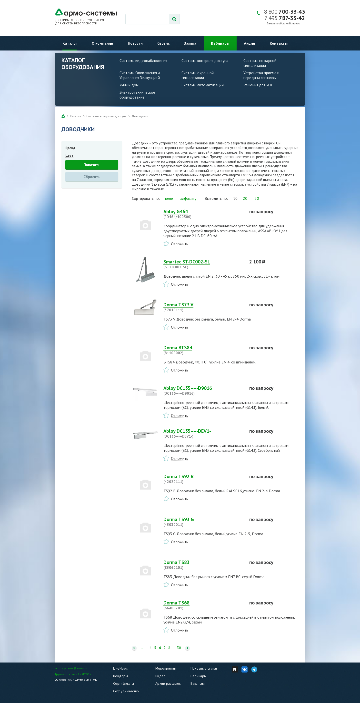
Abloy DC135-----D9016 (203, 390)
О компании (102, 43)
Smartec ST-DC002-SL (203, 264)
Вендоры (120, 676)
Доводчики (140, 116)
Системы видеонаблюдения (143, 60)
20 (245, 198)
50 (257, 198)
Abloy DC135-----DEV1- (203, 433)
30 (179, 648)
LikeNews (120, 668)
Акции (249, 43)
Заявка (190, 43)
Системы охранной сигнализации (197, 75)
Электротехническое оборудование (137, 95)
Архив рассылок (168, 683)
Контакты (279, 43)
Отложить (179, 243)
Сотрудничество (126, 691)
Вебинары (220, 43)
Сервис (163, 43)
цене (169, 198)
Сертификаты (123, 683)
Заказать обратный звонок (283, 23)
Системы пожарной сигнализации (259, 63)
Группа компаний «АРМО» (73, 674)
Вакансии (197, 683)
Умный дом (129, 84)
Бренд (70, 148)
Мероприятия (166, 668)
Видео (160, 676)
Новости (135, 43)
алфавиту (188, 198)
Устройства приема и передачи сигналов (261, 75)
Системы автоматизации (202, 84)
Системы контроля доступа (204, 60)
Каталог (69, 43)
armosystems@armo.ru (71, 668)
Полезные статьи (203, 668)
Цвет (69, 155)
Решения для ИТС (258, 84)
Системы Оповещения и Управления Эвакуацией (140, 75)
